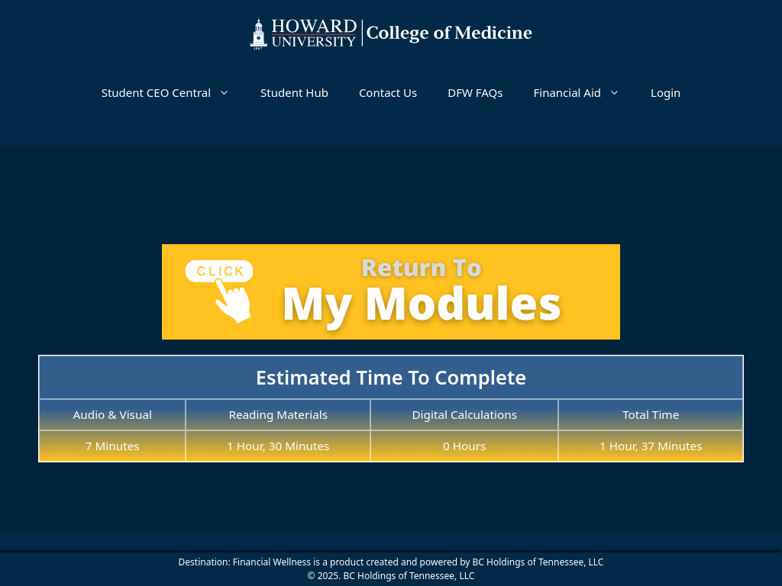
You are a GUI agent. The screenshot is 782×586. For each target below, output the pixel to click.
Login (665, 92)
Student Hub (294, 92)
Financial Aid (584, 92)
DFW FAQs (475, 92)
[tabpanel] (391, 345)
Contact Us (388, 92)
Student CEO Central (173, 92)
